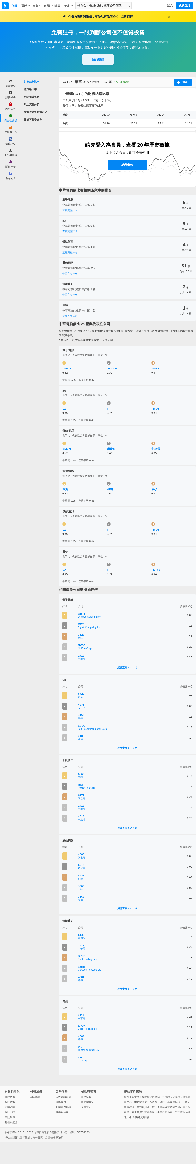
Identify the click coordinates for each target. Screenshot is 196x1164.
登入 (170, 5)
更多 (68, 6)
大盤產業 (10, 1107)
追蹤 (182, 82)
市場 (48, 6)
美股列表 (10, 1117)
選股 (25, 6)
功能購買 (35, 1096)
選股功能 (10, 1102)
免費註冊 (185, 5)
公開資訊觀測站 (151, 1096)
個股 (14, 6)
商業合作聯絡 (63, 1107)
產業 (37, 6)
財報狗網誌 (11, 1122)
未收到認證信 (63, 1096)
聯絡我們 (61, 1102)
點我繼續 (98, 59)
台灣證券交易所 (171, 1096)
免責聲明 (86, 1107)
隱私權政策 (87, 1102)
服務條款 (86, 1096)
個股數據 (10, 1096)
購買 (57, 6)
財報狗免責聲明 (139, 1117)
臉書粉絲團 (62, 1112)
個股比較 (10, 1112)
